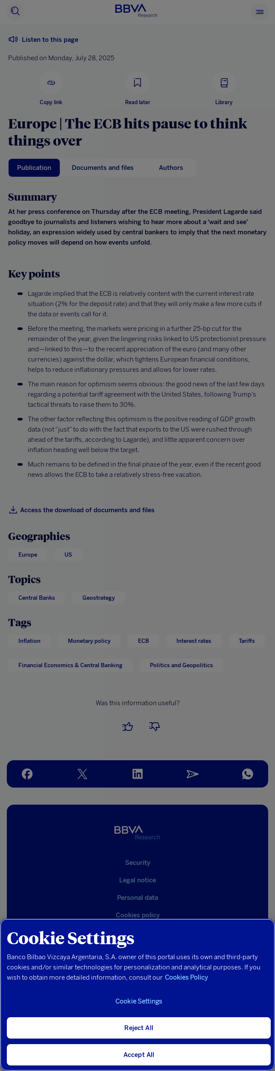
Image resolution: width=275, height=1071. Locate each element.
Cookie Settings (138, 1001)
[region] (137, 995)
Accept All (139, 1055)
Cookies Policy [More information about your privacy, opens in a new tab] (186, 977)
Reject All (138, 1028)
